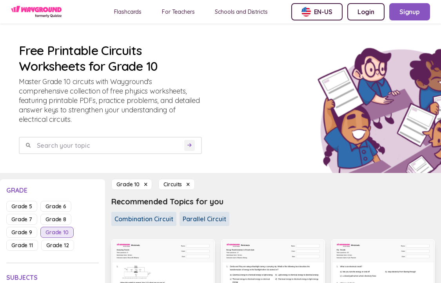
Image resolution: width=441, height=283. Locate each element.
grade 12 (57, 245)
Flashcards (128, 11)
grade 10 (57, 232)
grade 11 (22, 245)
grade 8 (55, 219)
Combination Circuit (143, 219)
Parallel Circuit (204, 219)
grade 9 (21, 232)
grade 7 (21, 219)
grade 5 (21, 206)
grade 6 (55, 206)
